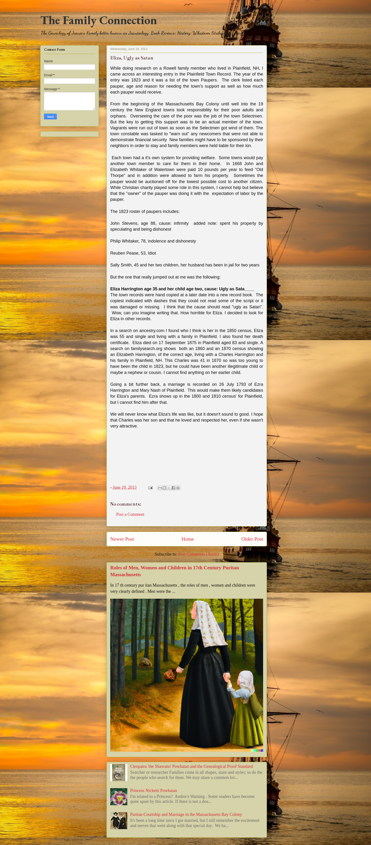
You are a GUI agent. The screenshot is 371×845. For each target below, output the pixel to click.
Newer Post (122, 539)
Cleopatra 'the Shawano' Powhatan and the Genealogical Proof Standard (191, 766)
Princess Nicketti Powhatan (153, 790)
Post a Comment (130, 514)
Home (187, 539)
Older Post (252, 539)
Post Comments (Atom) (198, 554)
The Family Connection (98, 20)
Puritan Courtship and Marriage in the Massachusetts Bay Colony (186, 814)
